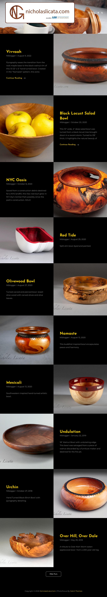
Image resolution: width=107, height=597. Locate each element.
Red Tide (68, 235)
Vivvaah (13, 52)
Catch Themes (76, 591)
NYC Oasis (16, 180)
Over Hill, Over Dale (79, 536)
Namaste (68, 334)
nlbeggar (10, 491)
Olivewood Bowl (20, 281)
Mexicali (14, 383)
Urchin (12, 487)
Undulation (70, 432)
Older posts (53, 574)
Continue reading (15, 78)
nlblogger (11, 56)
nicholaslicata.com (48, 591)
